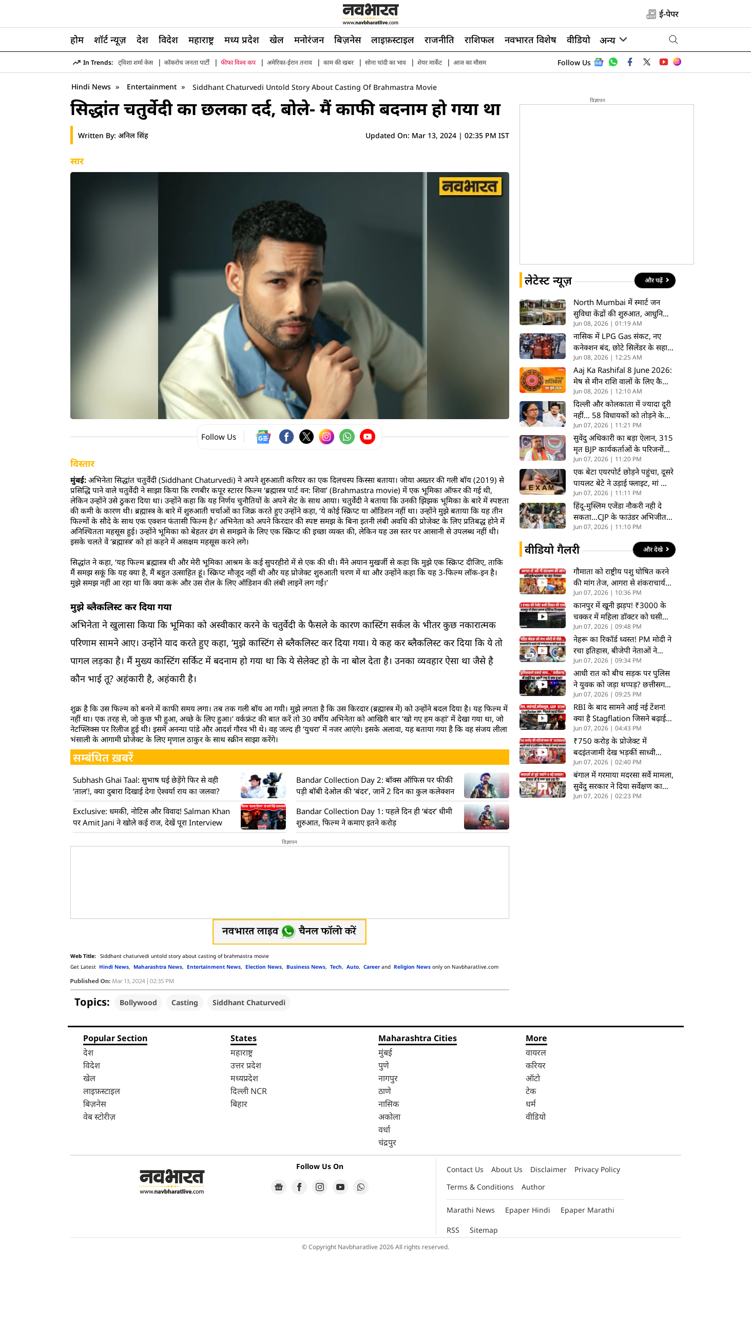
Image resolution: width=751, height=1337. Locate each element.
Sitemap (484, 1311)
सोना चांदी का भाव (385, 62)
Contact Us (465, 1250)
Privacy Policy (597, 1250)
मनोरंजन (309, 39)
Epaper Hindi (527, 1291)
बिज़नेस (347, 39)
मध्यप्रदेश (244, 1159)
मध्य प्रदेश (241, 39)
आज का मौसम (469, 62)
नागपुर (388, 1159)
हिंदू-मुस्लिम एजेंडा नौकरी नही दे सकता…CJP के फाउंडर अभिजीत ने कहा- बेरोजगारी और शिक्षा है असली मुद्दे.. (623, 592)
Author (533, 1268)
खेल (276, 39)
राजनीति (439, 39)
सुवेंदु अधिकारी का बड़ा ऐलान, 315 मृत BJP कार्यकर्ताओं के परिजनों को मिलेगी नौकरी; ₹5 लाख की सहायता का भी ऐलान (623, 525)
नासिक (388, 1185)
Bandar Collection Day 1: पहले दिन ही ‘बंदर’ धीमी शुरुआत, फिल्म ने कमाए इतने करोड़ (374, 898)
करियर (536, 1146)
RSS (453, 1311)
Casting (184, 1083)
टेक (531, 1172)
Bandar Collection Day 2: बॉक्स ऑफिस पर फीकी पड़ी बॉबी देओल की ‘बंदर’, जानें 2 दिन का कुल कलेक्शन (375, 866)
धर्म (531, 1185)
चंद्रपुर (387, 1223)
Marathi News (471, 1291)
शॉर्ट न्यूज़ (110, 39)
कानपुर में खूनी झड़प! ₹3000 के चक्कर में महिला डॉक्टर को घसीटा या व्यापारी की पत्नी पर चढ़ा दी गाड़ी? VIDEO (620, 692)
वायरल (536, 1133)
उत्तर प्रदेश (245, 1146)
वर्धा (384, 1210)
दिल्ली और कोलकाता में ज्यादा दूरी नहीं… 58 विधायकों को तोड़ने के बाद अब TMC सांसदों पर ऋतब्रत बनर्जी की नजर (622, 491)
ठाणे (384, 1172)
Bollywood (138, 1083)
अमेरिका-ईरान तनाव (289, 62)
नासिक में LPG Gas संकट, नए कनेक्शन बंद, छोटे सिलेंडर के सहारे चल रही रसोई (621, 423)
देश (142, 39)
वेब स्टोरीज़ (99, 1197)
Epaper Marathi (587, 1291)
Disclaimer (548, 1250)
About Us (507, 1250)
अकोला (389, 1197)
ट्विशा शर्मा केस (135, 62)
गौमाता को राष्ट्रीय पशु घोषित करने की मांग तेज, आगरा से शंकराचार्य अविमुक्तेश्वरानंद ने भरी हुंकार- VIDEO (621, 658)
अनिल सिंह (133, 216)
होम (77, 39)
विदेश (168, 39)
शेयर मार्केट (429, 62)
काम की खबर (338, 62)
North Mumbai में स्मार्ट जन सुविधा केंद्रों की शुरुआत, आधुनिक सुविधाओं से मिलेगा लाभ (621, 389)
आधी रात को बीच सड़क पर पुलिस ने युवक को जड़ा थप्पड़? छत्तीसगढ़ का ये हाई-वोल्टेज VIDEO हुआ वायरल (621, 760)
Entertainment (153, 168)
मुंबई (385, 1133)
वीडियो (578, 39)
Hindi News (91, 168)
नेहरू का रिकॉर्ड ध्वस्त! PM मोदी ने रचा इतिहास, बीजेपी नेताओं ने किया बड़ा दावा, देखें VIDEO (622, 726)
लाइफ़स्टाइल (392, 39)
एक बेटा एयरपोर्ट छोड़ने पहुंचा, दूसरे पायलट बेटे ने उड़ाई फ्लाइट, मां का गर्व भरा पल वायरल (623, 559)
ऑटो (533, 1159)
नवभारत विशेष (530, 39)
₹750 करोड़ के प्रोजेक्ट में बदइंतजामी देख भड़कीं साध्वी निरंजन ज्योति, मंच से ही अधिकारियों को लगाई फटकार (615, 828)
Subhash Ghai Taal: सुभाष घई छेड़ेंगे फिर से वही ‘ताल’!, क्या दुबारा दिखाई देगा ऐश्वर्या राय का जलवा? (146, 866)
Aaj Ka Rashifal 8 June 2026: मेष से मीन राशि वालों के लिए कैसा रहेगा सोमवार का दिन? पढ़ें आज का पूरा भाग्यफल (622, 457)
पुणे (383, 1146)
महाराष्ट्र (201, 39)
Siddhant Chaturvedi (249, 1083)
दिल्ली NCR (248, 1172)
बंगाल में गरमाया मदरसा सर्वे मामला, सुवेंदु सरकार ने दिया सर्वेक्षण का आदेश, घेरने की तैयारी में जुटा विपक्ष (623, 862)
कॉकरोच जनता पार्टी (186, 62)
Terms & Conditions (480, 1268)
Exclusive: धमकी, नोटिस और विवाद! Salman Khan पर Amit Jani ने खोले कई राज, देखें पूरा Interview (151, 898)
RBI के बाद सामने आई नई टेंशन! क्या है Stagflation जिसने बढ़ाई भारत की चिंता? (619, 794)
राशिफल (479, 39)
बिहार (238, 1185)
